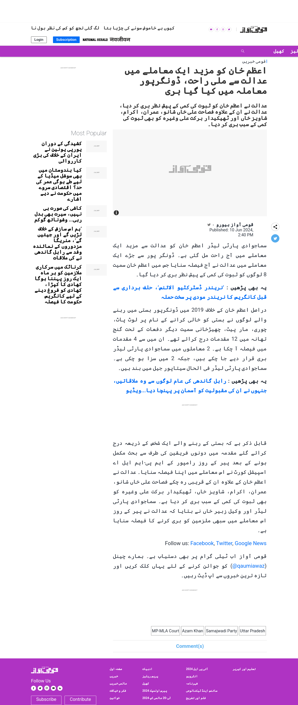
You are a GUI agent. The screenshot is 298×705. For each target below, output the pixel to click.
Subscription (66, 39)
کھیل (145, 683)
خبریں (114, 676)
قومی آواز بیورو (234, 224)
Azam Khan (192, 630)
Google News (251, 543)
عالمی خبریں (118, 683)
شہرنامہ (192, 683)
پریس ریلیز (150, 676)
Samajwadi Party (221, 630)
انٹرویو (192, 676)
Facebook (202, 543)
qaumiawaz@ (248, 566)
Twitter (224, 543)
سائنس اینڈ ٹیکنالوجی (201, 690)
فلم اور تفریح (196, 698)
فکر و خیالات (118, 690)
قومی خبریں (254, 61)
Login (38, 39)
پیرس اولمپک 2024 (154, 690)
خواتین (115, 698)
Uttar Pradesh (252, 630)
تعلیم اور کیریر (244, 669)
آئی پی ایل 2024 (197, 669)
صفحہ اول (116, 669)
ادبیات (147, 669)
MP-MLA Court (165, 630)
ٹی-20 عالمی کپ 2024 (156, 698)
